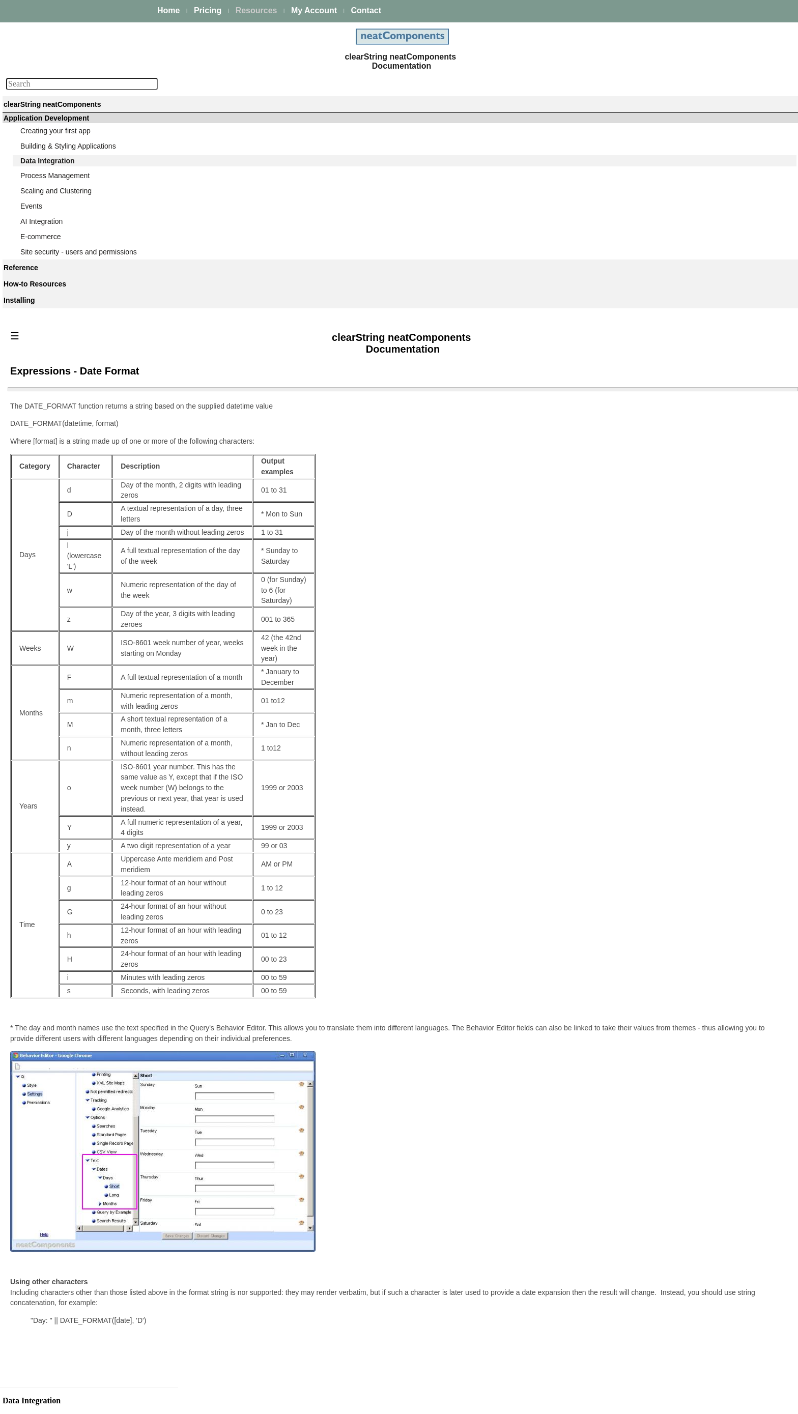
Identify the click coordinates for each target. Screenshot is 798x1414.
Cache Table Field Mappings (74, 1385)
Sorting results (52, 1135)
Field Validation (54, 573)
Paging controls (54, 1176)
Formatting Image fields (67, 1121)
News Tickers (51, 1258)
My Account (314, 10)
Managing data (53, 213)
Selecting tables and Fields (72, 755)
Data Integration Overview (71, 350)
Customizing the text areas (72, 614)
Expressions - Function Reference (83, 1022)
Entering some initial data (69, 710)
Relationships (51, 281)
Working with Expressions (70, 1008)
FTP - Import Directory (665, 1320)
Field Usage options (61, 1093)
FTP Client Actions (659, 1296)
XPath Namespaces (61, 1357)
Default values (52, 518)
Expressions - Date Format (75, 1049)
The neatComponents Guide (66, 129)
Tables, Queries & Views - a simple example (84, 316)
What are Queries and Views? (77, 240)
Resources (256, 10)
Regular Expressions (62, 1203)
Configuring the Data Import (674, 1228)
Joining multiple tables (65, 768)
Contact (366, 10)
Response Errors (656, 1188)
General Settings (56, 1330)
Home (168, 10)
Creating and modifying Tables (77, 408)
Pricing (207, 10)
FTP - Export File (657, 1381)
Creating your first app (56, 171)
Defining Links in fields (65, 1148)
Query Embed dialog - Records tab (84, 909)
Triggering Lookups (60, 1316)
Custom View (50, 1080)
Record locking (53, 477)
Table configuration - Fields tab (78, 435)
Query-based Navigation (68, 809)
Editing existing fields (63, 504)
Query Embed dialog (62, 840)
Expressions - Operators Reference (85, 1035)
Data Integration (46, 199)
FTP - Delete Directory (665, 1357)
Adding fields (50, 490)
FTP (629, 1284)
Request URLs (53, 1344)
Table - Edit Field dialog (67, 449)
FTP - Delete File (657, 1369)
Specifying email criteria (67, 642)
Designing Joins (55, 782)
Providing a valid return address (80, 669)
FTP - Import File (656, 1333)
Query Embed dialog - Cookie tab (82, 950)
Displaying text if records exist (77, 1190)
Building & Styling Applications (69, 185)
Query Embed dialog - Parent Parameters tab (76, 888)
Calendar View (53, 1244)
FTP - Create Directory (666, 1345)
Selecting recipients (60, 655)
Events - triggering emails (70, 628)
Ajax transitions (54, 1162)
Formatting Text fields (63, 1107)
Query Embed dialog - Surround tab (86, 867)
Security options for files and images (87, 545)
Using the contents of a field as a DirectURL (81, 593)
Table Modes (50, 394)
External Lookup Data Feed (73, 1302)
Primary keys (50, 268)
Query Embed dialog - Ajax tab (78, 936)
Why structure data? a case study (82, 336)
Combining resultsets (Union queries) (88, 796)
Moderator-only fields (63, 532)
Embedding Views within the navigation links (91, 1224)
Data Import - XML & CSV (70, 1289)
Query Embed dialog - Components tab (91, 854)
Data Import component (660, 1203)
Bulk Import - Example (665, 1268)
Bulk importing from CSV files (676, 1256)
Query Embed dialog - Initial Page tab (89, 922)
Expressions (49, 980)
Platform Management (56, 142)
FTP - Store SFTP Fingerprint (676, 1308)
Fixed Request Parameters (72, 1371)
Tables (40, 381)
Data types (47, 254)
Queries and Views (59, 741)
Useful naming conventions (72, 422)
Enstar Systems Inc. (395, 1402)
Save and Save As (59, 696)
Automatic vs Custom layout (74, 683)
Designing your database (69, 295)
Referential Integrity (60, 559)
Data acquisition (55, 226)
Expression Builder (59, 994)
